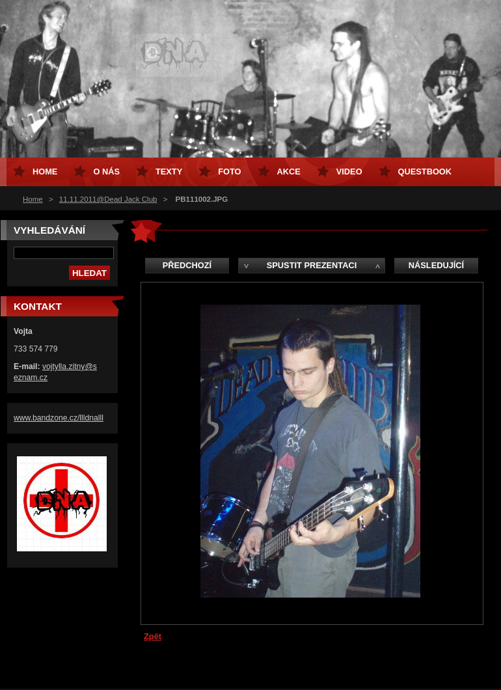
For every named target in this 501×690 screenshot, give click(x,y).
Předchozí (187, 265)
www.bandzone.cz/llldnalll (58, 417)
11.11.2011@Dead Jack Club (108, 199)
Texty (169, 171)
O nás (106, 171)
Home (33, 199)
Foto (229, 171)
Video (349, 171)
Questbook (425, 171)
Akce (289, 171)
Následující (436, 265)
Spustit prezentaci (312, 265)
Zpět (152, 636)
